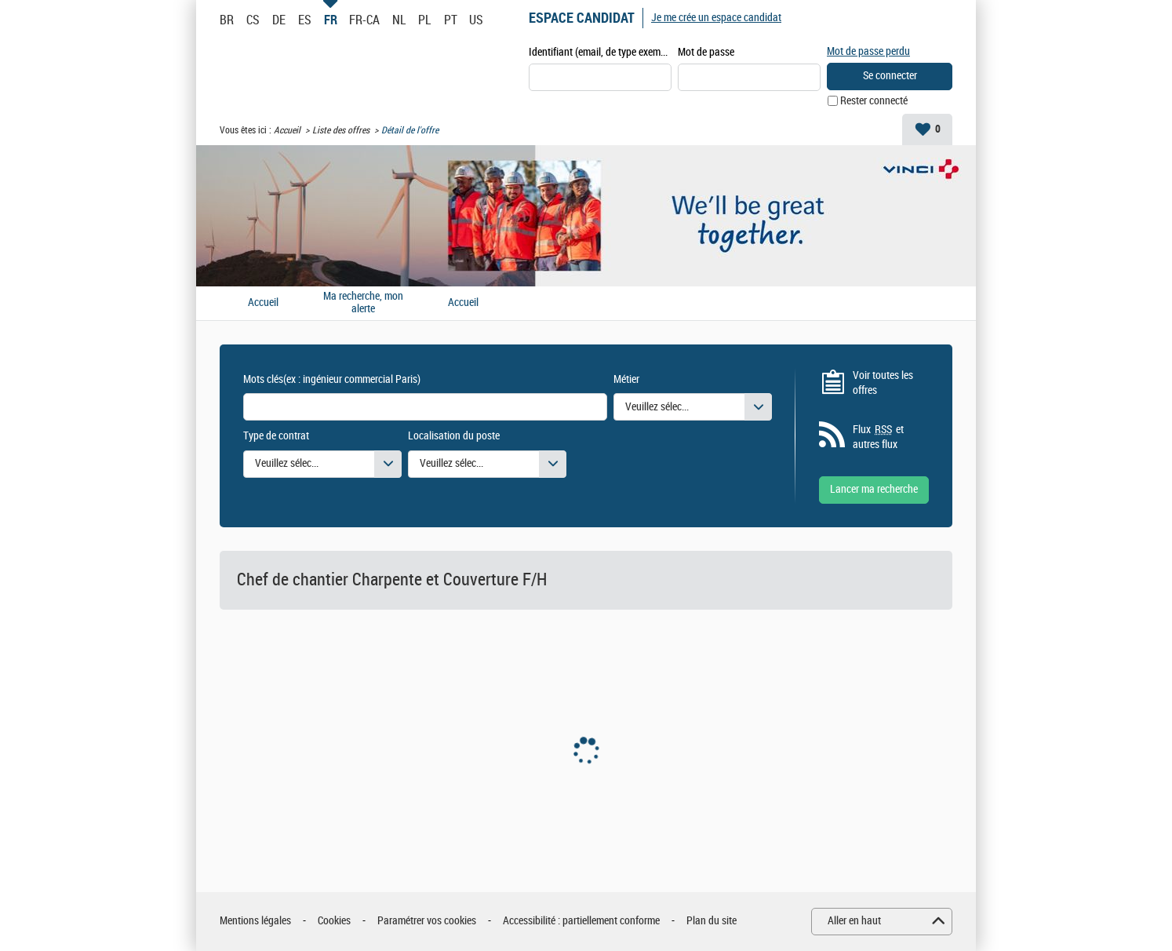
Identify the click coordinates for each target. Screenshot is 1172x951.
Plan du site (711, 920)
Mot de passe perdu (868, 51)
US (476, 20)
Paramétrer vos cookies (426, 920)
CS (253, 20)
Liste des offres (340, 130)
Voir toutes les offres (883, 383)
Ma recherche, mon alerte (363, 303)
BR (227, 20)
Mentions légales (255, 920)
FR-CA (364, 20)
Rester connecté (874, 100)
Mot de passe (706, 52)
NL (399, 20)
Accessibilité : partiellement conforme (581, 920)
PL (424, 20)
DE (279, 20)
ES (304, 20)
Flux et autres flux (878, 437)
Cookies (334, 920)
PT (450, 20)
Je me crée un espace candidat (716, 17)
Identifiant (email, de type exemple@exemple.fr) (600, 52)
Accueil (287, 130)
